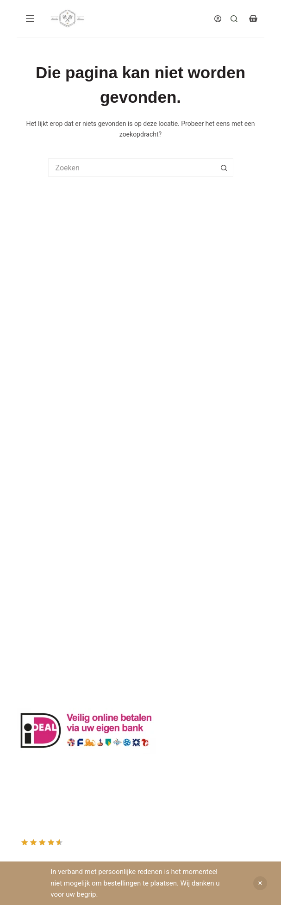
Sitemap (28, 546)
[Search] (234, 18)
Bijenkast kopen (39, 503)
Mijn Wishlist (35, 620)
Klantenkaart (35, 439)
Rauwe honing (37, 525)
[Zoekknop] (224, 167)
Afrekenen (31, 641)
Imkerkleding (35, 536)
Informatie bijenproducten (54, 461)
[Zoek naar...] (131, 167)
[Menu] (30, 18)
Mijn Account (36, 609)
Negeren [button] (260, 883)
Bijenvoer (30, 514)
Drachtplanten (37, 450)
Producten (31, 598)
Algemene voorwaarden (51, 493)
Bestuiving (32, 471)
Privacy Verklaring (42, 482)
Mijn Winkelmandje (44, 630)
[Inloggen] (217, 18)
